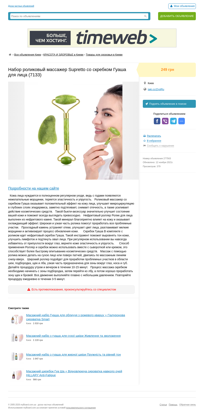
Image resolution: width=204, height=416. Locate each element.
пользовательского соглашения (81, 408)
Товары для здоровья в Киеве (104, 54)
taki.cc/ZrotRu (156, 89)
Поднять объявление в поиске (165, 103)
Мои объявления (182, 6)
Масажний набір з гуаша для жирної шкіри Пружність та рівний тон (73, 354)
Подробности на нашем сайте (33, 188)
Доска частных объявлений (21, 6)
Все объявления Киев (27, 54)
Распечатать (154, 136)
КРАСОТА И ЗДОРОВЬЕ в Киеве (63, 54)
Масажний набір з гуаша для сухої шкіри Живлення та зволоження (73, 335)
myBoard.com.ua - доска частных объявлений (42, 405)
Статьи (163, 404)
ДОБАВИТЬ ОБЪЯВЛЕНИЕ (177, 16)
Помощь (173, 404)
